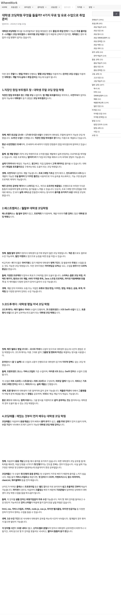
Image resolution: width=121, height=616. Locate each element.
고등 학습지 (98, 81)
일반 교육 (95, 84)
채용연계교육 (98, 102)
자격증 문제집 (99, 117)
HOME (4, 7)
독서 (95, 88)
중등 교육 (95, 59)
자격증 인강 (98, 113)
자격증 (82, 7)
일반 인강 (97, 106)
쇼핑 (93, 135)
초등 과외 (97, 48)
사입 (95, 131)
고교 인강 (97, 77)
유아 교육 (95, 52)
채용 (95, 99)
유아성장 (30, 7)
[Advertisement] (44, 55)
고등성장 (56, 7)
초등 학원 (97, 44)
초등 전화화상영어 (100, 37)
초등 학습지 (98, 27)
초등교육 (95, 23)
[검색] (116, 14)
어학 (95, 92)
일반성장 (69, 7)
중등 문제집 (98, 70)
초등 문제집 (98, 41)
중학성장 (43, 7)
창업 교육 (97, 128)
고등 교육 (95, 74)
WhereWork (9, 2)
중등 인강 (97, 66)
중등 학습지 (98, 63)
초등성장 (16, 7)
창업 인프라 (98, 124)
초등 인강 (97, 30)
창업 (93, 7)
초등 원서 (97, 34)
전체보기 (95, 19)
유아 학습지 (98, 55)
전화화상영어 (98, 95)
